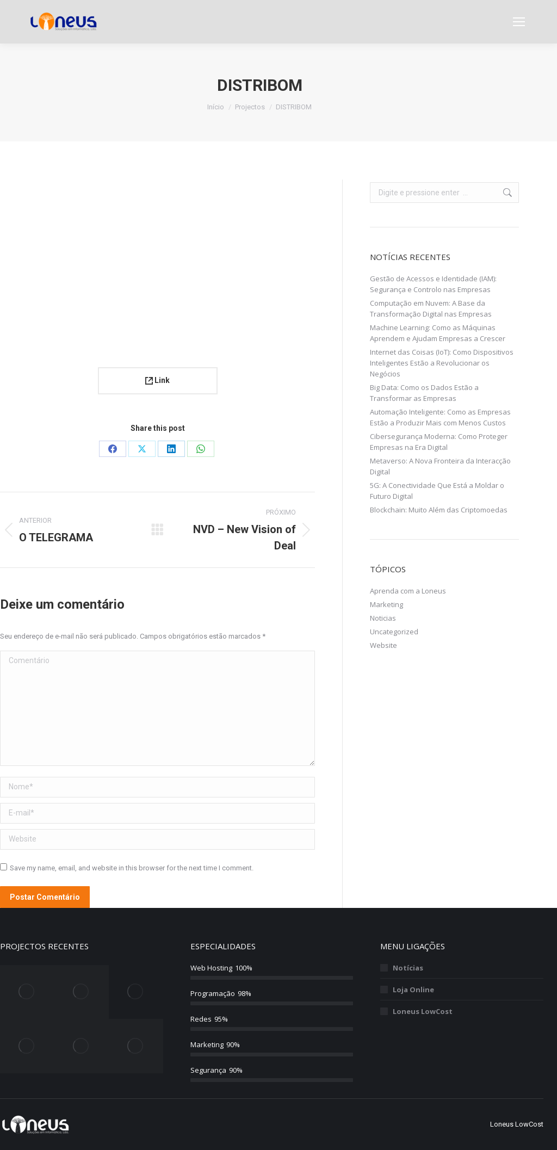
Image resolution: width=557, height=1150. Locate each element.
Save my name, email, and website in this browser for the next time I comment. (131, 868)
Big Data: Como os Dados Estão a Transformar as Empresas (424, 392)
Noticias (383, 618)
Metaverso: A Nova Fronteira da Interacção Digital (440, 466)
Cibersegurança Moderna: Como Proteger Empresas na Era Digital (439, 441)
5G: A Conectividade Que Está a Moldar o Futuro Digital (437, 490)
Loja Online (413, 989)
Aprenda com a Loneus (408, 591)
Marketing (386, 604)
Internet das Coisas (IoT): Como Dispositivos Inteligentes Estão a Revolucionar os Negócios (441, 363)
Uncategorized (394, 631)
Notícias (408, 968)
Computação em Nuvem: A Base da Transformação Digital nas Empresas (431, 308)
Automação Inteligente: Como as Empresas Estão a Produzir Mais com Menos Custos (440, 417)
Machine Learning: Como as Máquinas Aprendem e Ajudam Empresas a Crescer (437, 333)
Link (157, 380)
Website (383, 645)
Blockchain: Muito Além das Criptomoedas (439, 510)
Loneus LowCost (423, 1011)
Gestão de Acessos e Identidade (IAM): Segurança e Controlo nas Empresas (433, 284)
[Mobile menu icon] (519, 22)
